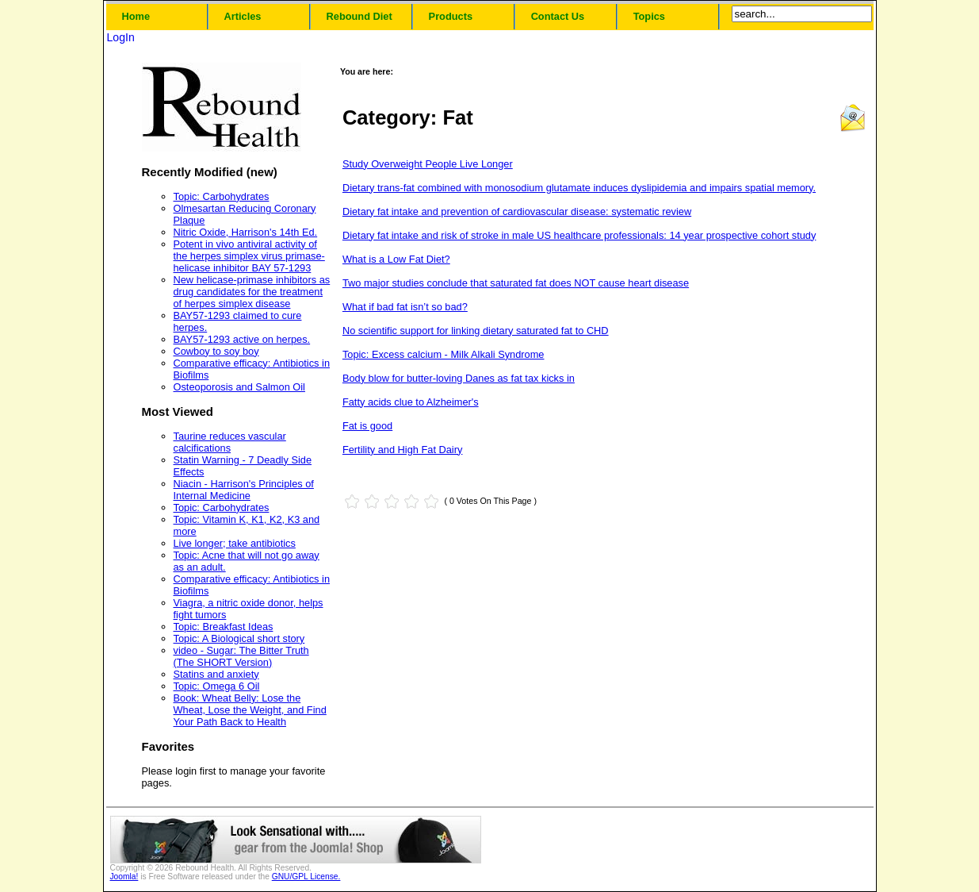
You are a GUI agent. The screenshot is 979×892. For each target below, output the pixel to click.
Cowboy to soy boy (216, 351)
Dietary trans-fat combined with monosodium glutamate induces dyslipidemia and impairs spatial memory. (579, 188)
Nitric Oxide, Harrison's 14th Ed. (246, 232)
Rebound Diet (359, 16)
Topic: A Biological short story (239, 638)
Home (136, 16)
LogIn (121, 37)
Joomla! (124, 876)
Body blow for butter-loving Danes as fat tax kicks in (458, 378)
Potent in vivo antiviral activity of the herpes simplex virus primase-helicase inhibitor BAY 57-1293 (249, 256)
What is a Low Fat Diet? (396, 259)
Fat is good (367, 426)
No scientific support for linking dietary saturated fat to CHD (475, 330)
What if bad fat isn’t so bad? (405, 307)
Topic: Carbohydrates (222, 196)
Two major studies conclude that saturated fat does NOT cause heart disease (515, 283)
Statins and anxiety (216, 674)
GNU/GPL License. (306, 876)
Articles (243, 16)
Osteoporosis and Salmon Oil (239, 387)
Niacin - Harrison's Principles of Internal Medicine (244, 490)
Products (450, 16)
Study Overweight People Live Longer (427, 164)
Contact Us (558, 16)
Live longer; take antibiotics (235, 543)
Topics (649, 16)
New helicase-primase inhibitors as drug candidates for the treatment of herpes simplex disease (252, 292)
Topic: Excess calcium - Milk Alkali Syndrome (443, 354)
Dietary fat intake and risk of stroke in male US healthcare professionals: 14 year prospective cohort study (579, 235)
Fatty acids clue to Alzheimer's (410, 402)
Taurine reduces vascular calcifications (230, 442)
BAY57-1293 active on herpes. (242, 339)
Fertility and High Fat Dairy (402, 450)
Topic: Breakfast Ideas (223, 626)
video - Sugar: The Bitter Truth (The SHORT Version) (241, 656)
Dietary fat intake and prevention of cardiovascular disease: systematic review (516, 211)
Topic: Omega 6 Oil (217, 686)
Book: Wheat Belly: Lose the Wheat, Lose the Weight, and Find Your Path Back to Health (250, 710)
